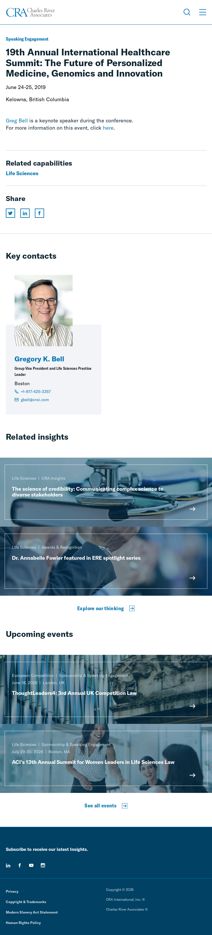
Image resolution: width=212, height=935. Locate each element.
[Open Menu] (202, 12)
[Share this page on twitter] (10, 213)
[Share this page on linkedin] (25, 213)
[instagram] (43, 865)
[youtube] (31, 865)
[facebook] (19, 865)
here (108, 127)
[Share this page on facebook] (39, 213)
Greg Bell (17, 120)
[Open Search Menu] (187, 12)
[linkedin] (8, 865)
